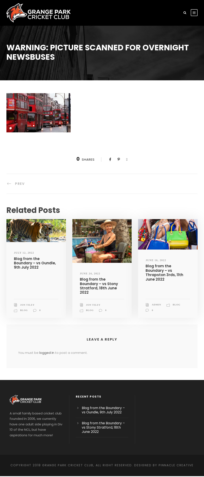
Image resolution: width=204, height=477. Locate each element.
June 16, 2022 (156, 260)
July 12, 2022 (24, 252)
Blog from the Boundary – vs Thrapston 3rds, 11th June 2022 (168, 270)
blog (24, 305)
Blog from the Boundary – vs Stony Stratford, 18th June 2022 (102, 283)
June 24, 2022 (90, 273)
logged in (43, 348)
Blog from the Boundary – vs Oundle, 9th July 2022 (35, 263)
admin (156, 300)
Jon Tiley (27, 300)
